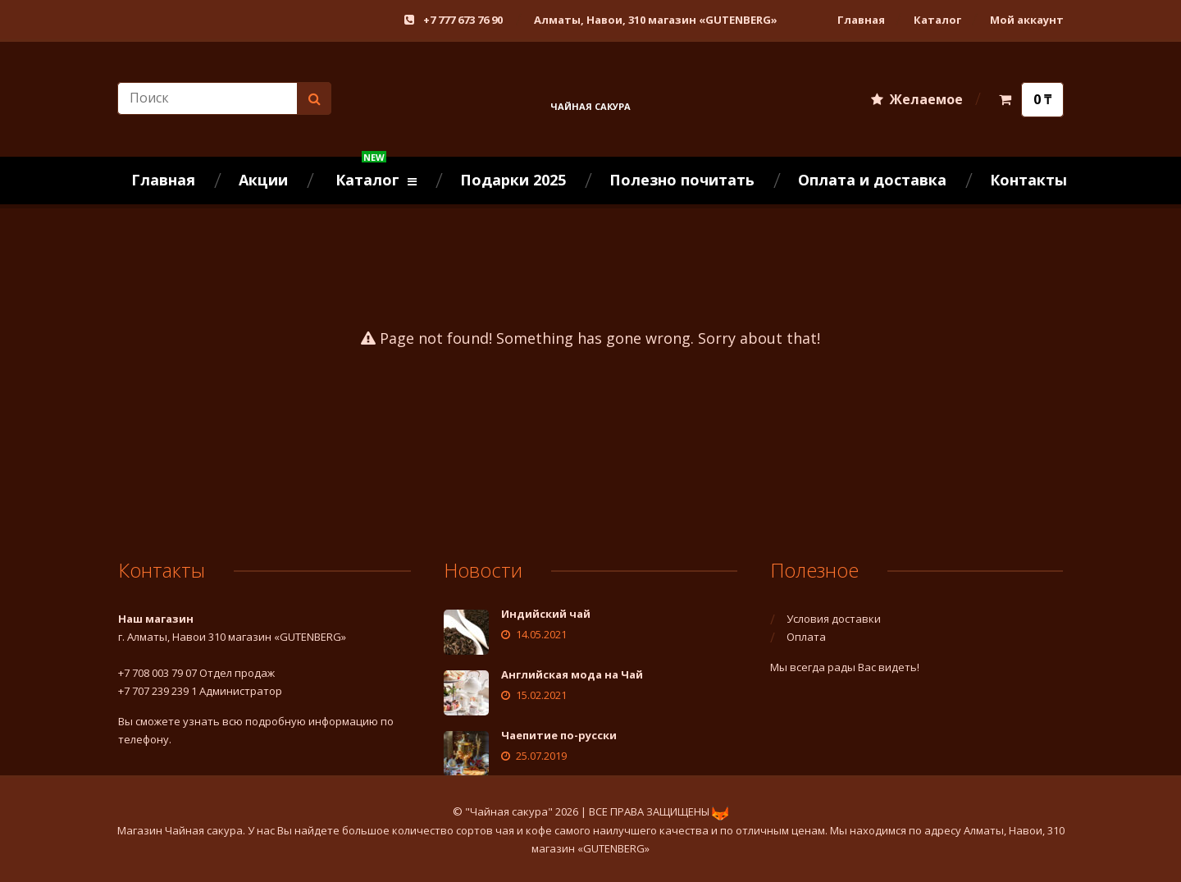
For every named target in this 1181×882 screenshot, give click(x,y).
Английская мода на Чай (572, 674)
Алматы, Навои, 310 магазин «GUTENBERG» (655, 19)
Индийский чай (545, 613)
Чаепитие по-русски (559, 735)
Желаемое (917, 99)
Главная (861, 19)
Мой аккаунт (1027, 19)
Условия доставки (834, 618)
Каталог (937, 19)
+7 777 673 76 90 (463, 19)
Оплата (806, 636)
